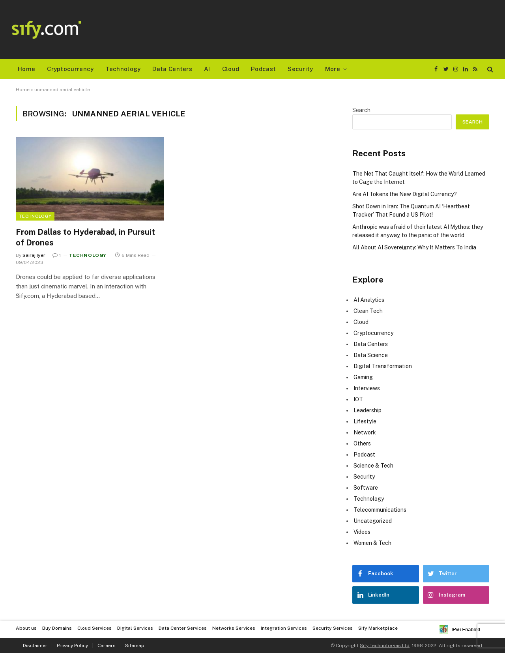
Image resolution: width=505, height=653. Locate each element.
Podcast (263, 68)
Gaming (363, 377)
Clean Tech (368, 311)
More (332, 68)
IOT (358, 399)
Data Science (371, 355)
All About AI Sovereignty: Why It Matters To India (414, 247)
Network (365, 432)
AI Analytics (369, 300)
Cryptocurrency (70, 68)
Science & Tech (373, 465)
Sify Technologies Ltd (385, 645)
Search (361, 110)
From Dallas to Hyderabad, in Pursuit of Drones (85, 237)
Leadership (368, 410)
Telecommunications (380, 510)
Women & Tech (372, 543)
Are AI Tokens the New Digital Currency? (404, 194)
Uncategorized (373, 521)
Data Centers (172, 68)
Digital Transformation (383, 366)
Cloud (230, 68)
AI (207, 68)
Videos (362, 532)
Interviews (367, 388)
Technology (122, 68)
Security (300, 68)
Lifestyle (365, 421)
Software (366, 488)
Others (362, 443)
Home (26, 68)
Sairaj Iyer (33, 255)
